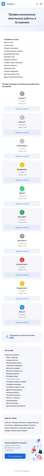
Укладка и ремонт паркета (13, 51)
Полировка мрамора (13, 384)
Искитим (31, 428)
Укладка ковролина (11, 71)
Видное (24, 431)
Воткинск (32, 425)
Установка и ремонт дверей (16, 382)
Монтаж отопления (13, 368)
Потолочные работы (13, 395)
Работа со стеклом (13, 398)
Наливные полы (9, 68)
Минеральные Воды (21, 425)
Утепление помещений (14, 365)
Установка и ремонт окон (15, 387)
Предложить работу (22, 109)
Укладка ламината (10, 60)
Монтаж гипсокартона (14, 371)
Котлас (10, 425)
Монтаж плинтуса (10, 65)
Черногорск (14, 428)
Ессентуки (22, 422)
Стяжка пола (8, 45)
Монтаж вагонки (12, 403)
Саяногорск (23, 428)
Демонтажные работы (14, 390)
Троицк (29, 422)
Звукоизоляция (11, 400)
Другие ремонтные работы (15, 406)
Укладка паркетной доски (13, 62)
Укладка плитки (12, 360)
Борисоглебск (16, 431)
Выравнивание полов (11, 54)
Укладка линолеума (11, 48)
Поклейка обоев (12, 376)
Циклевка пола (9, 57)
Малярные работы (12, 374)
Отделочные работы (12, 355)
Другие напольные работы (13, 77)
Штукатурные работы (14, 363)
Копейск (8, 431)
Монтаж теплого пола (11, 74)
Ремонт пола (8, 42)
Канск (7, 428)
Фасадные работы (12, 392)
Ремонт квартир (12, 357)
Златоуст (8, 422)
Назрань (15, 422)
